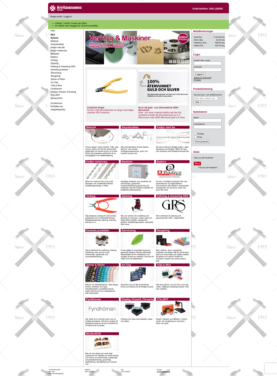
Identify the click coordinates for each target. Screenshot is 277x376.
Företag (199, 134)
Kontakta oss (57, 106)
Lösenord (198, 67)
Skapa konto (56, 16)
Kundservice (56, 103)
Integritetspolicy (58, 109)
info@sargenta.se (163, 371)
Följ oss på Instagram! (208, 167)
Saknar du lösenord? (202, 78)
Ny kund (197, 80)
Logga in (68, 16)
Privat (198, 137)
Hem (53, 30)
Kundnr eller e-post (202, 60)
